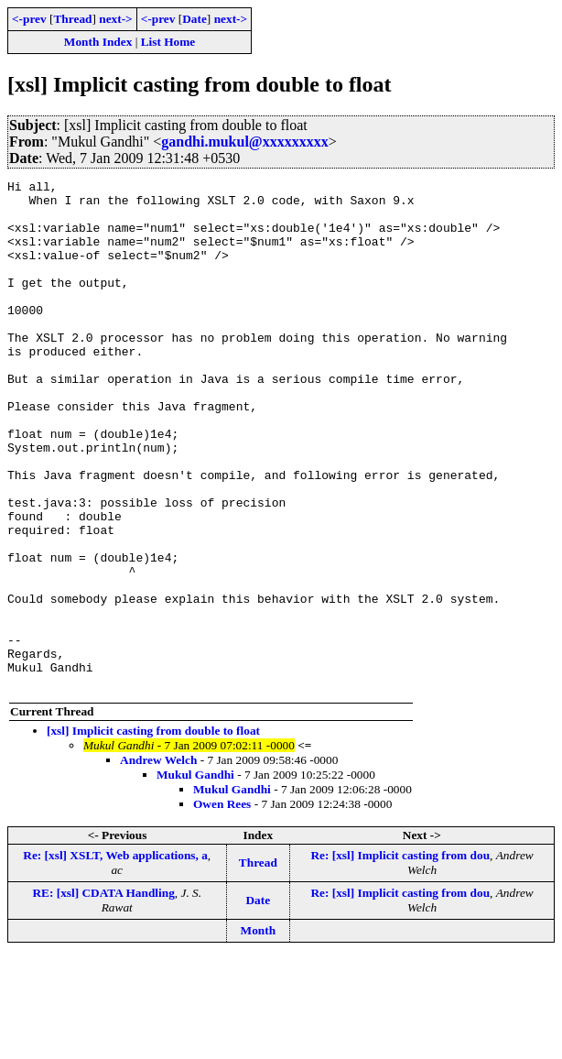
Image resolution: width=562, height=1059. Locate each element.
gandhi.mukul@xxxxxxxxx (245, 141)
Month (258, 1032)
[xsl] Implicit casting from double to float (153, 832)
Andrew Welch (158, 861)
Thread (72, 19)
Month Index (98, 42)
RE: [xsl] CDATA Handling (103, 994)
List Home (168, 42)
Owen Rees (222, 905)
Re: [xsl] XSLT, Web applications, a (115, 957)
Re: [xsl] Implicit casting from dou (400, 957)
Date (194, 19)
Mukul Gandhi (195, 876)
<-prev (29, 19)
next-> (115, 19)
